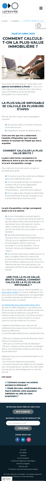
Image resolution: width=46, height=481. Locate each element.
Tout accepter (23, 470)
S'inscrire (23, 428)
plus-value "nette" (10, 292)
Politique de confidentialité (13, 464)
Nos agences (23, 412)
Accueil (4, 21)
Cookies (7, 437)
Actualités (15, 21)
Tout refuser (23, 474)
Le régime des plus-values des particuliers (21, 305)
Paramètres (23, 478)
